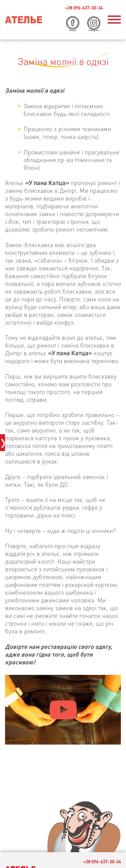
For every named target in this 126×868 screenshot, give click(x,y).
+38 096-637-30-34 (102, 861)
